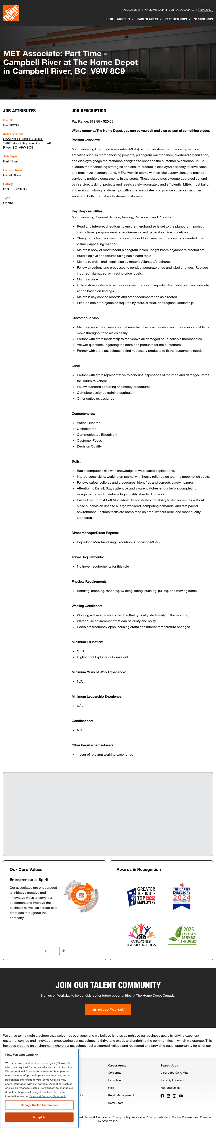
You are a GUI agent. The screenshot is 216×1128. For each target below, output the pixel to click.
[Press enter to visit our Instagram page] (174, 1095)
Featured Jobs (178, 19)
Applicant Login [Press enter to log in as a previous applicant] (155, 10)
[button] (46, 951)
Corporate (114, 1072)
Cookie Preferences (185, 1117)
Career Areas (149, 19)
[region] (39, 1088)
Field (111, 1087)
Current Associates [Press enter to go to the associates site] (181, 10)
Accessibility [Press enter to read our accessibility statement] (132, 10)
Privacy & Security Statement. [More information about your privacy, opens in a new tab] (47, 1096)
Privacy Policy (121, 1117)
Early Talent (115, 1080)
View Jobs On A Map (174, 1072)
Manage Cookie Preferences (39, 1105)
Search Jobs (203, 19)
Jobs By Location (172, 1080)
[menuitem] (109, 19)
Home (110, 19)
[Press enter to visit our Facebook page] (162, 1095)
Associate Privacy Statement (151, 1117)
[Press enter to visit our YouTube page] (181, 1095)
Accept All (39, 1117)
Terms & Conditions (97, 1117)
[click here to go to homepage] (11, 13)
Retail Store (116, 1102)
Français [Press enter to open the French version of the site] (205, 9)
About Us (125, 19)
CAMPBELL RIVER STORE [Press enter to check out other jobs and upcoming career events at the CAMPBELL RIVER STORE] (23, 139)
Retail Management (121, 1095)
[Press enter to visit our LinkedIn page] (168, 1095)
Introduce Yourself (108, 1009)
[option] (54, 898)
